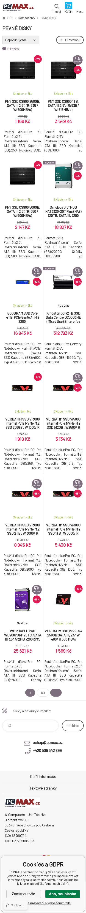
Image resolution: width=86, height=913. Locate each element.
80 (43, 692)
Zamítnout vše (23, 894)
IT (12, 18)
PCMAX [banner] (18, 8)
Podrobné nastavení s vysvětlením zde (42, 903)
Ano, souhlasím (62, 894)
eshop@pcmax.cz (48, 742)
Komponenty (26, 18)
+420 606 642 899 (47, 750)
